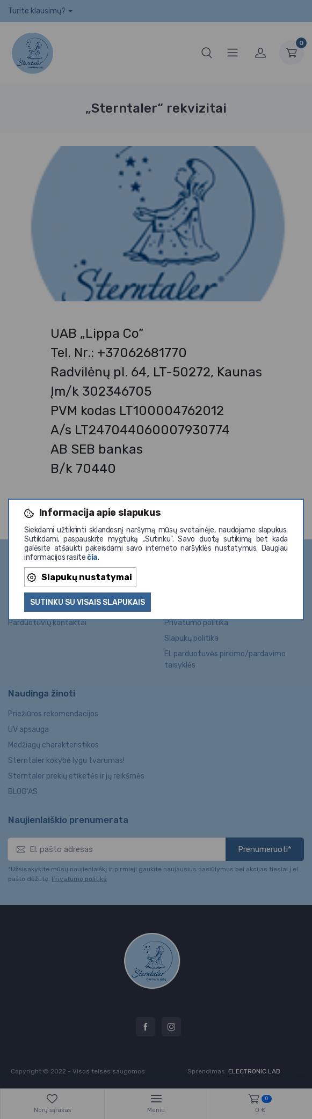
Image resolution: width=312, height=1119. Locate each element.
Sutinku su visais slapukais (87, 602)
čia (92, 557)
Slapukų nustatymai (79, 577)
